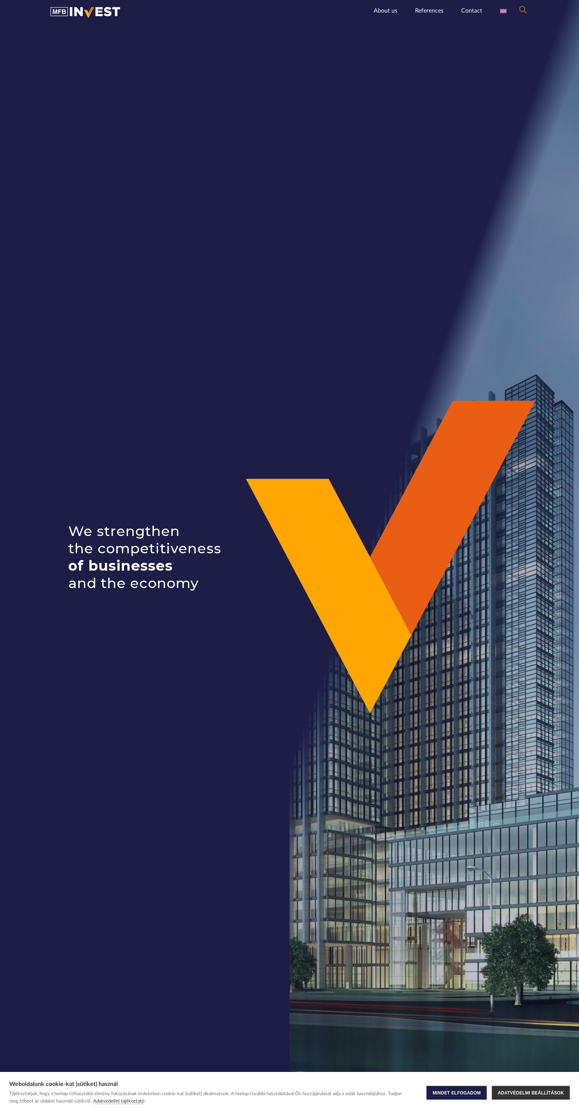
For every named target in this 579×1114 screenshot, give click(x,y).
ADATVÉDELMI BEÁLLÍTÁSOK (531, 1093)
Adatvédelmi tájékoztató (118, 1101)
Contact (471, 11)
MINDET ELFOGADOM (456, 1093)
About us (385, 11)
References (429, 11)
